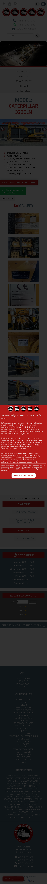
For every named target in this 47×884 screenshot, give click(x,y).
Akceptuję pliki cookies (23, 475)
